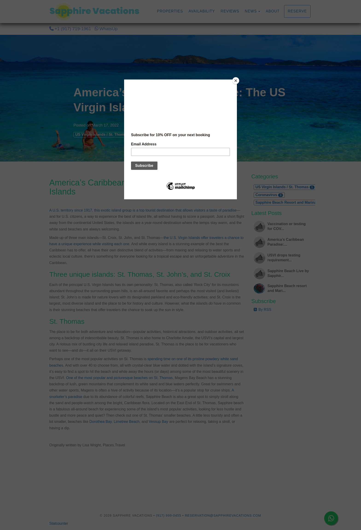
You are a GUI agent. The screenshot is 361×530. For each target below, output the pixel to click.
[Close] (235, 80)
